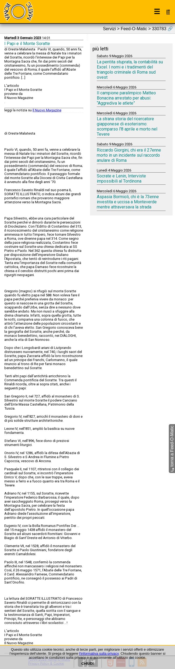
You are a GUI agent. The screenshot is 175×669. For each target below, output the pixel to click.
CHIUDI (87, 663)
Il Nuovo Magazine (47, 110)
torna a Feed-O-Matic (172, 449)
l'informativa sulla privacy (99, 653)
